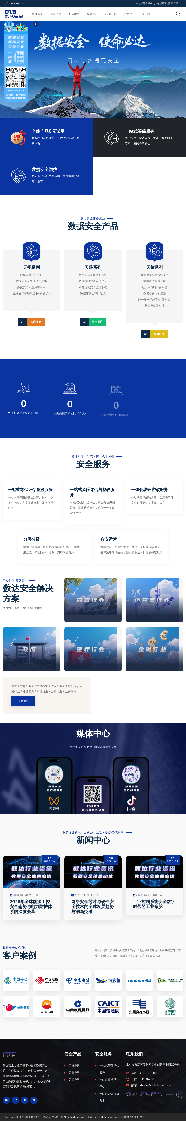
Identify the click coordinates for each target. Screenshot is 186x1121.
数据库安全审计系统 (93, 293)
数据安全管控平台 (31, 275)
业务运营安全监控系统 (93, 287)
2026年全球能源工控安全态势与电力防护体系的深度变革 (31, 910)
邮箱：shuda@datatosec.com (151, 1085)
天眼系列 (74, 1073)
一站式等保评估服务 (109, 1069)
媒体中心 (92, 14)
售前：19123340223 (143, 1079)
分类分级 (31, 539)
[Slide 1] (93, 114)
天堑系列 (74, 1080)
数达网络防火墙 (154, 306)
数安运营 (108, 539)
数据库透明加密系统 (154, 287)
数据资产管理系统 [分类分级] (31, 293)
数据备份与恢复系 (154, 293)
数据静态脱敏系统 (154, 281)
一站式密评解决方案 (109, 1097)
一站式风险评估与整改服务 (92, 492)
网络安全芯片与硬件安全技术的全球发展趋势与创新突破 (92, 910)
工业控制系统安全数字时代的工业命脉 (154, 908)
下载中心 (129, 14)
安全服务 (74, 14)
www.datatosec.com (107, 1117)
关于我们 (147, 14)
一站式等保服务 (144, 3)
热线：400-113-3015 (144, 1073)
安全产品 (55, 14)
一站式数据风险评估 (109, 1083)
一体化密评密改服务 (149, 489)
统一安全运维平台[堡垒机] (154, 300)
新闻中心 (110, 14)
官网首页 (37, 14)
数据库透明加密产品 (167, 3)
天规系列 (74, 1065)
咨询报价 (36, 321)
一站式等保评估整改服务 (30, 489)
